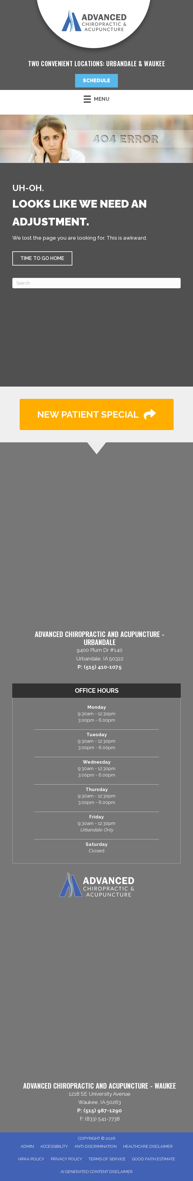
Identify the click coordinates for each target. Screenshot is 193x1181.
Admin (27, 1146)
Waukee (154, 63)
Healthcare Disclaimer (148, 1146)
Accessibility (54, 1146)
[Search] (96, 283)
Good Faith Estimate (153, 1159)
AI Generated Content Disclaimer (97, 1171)
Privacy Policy (66, 1159)
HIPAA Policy (31, 1159)
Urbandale (121, 63)
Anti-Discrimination (95, 1146)
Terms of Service (107, 1159)
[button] (96, 80)
